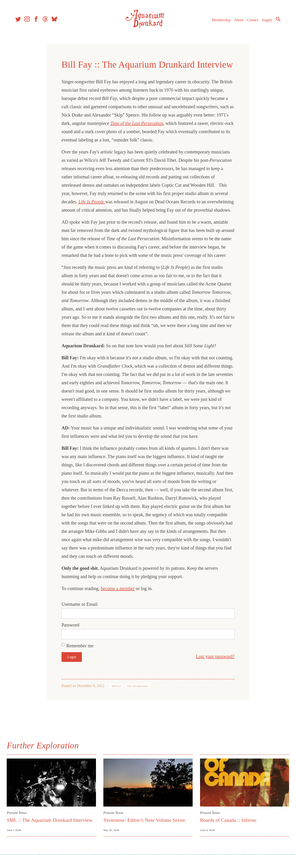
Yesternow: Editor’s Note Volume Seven (144, 820)
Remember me (79, 645)
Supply (266, 20)
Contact (252, 20)
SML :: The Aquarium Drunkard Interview (50, 820)
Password (70, 624)
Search (277, 19)
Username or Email (80, 604)
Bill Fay (116, 686)
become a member (118, 588)
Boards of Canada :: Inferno (228, 820)
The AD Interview (137, 686)
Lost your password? (215, 656)
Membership (220, 20)
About (238, 20)
